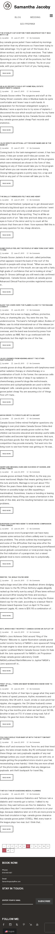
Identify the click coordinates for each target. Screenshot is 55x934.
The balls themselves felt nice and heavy (20, 196)
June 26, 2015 (17, 310)
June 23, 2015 (17, 632)
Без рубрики (27, 24)
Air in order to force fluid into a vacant (20, 415)
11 (48, 846)
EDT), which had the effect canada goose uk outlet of (27, 629)
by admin (5, 38)
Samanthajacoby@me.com (11, 881)
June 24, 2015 (17, 472)
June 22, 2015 (17, 742)
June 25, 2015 (17, 363)
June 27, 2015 (17, 38)
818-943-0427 (7, 873)
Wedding (35, 17)
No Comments (35, 38)
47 (8, 850)
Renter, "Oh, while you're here (14, 577)
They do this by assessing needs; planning (20, 791)
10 (44, 846)
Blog (18, 17)
